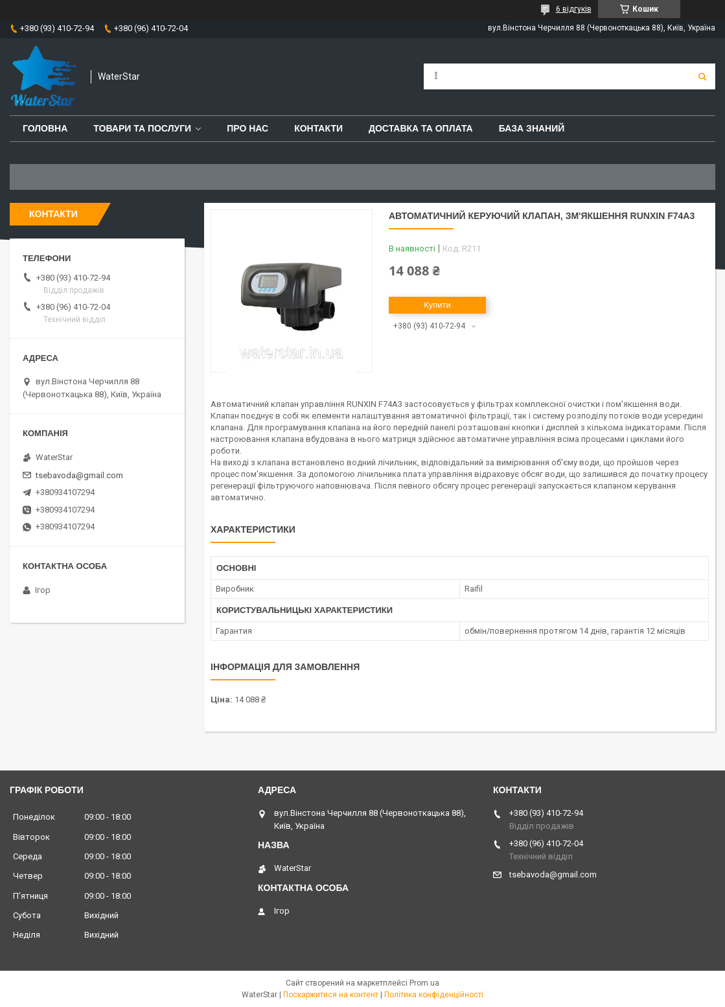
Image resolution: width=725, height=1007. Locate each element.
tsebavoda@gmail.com (79, 475)
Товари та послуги (142, 128)
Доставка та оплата (421, 128)
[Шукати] (702, 76)
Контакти (318, 128)
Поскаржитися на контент (330, 994)
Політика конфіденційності (433, 994)
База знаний (532, 128)
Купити (437, 305)
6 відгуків (574, 9)
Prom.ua (424, 983)
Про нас (247, 128)
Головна (45, 128)
